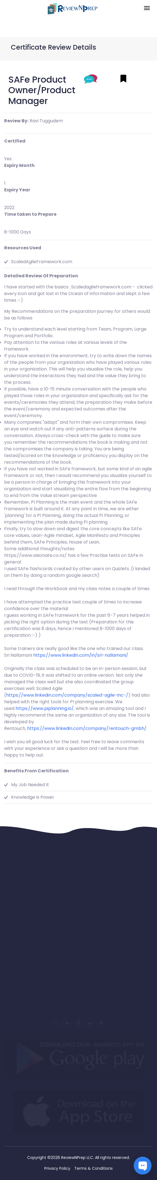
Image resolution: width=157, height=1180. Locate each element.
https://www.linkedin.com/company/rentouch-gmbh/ (86, 728)
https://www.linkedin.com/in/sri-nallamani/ (80, 655)
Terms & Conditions (93, 1168)
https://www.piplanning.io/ (45, 708)
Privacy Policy (57, 1168)
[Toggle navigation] (147, 8)
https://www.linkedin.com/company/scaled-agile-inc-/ (67, 695)
